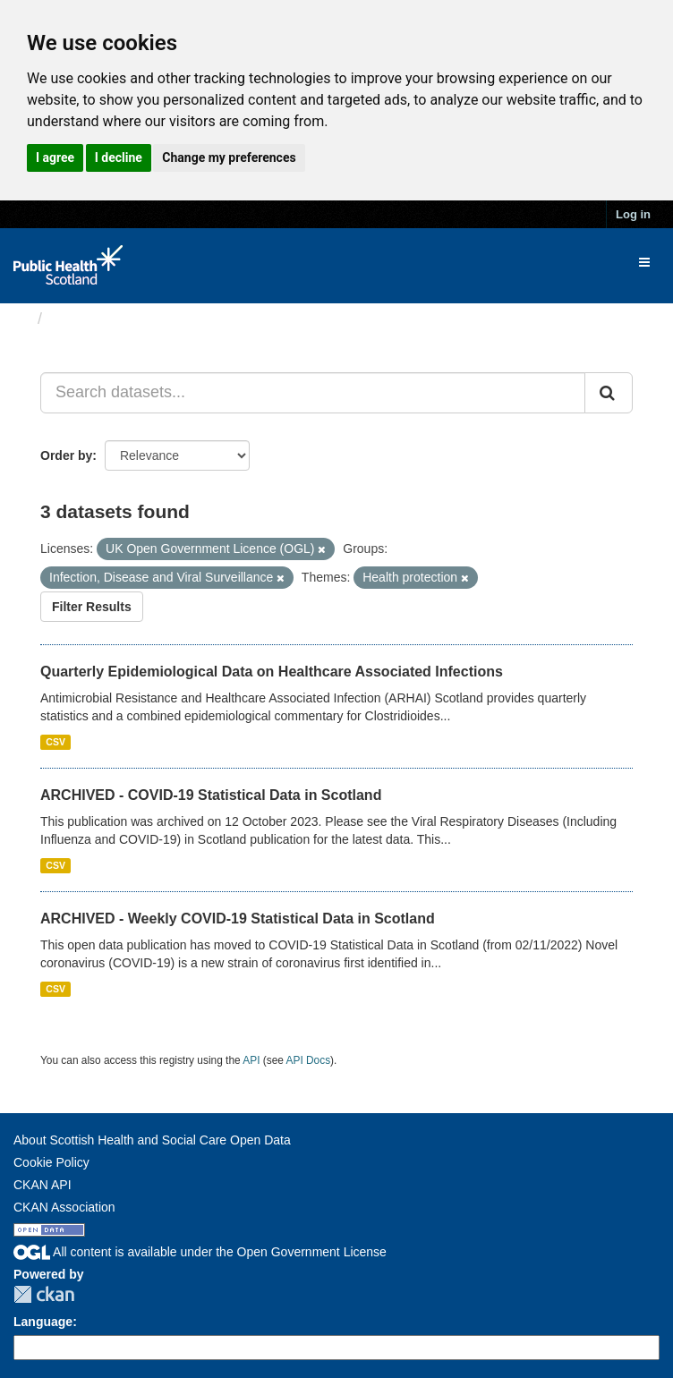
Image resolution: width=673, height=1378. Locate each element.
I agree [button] (55, 157)
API (251, 1060)
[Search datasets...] (312, 392)
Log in (633, 214)
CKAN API (42, 1185)
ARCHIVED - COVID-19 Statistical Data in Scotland (210, 795)
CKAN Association (64, 1207)
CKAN (43, 1294)
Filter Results (92, 607)
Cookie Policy (51, 1162)
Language (42, 1321)
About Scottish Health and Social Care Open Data (152, 1140)
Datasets (84, 318)
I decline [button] (118, 157)
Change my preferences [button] (228, 157)
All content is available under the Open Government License (200, 1252)
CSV (55, 741)
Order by (66, 455)
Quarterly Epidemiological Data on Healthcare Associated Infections (271, 671)
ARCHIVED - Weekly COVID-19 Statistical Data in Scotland (237, 918)
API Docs (308, 1060)
